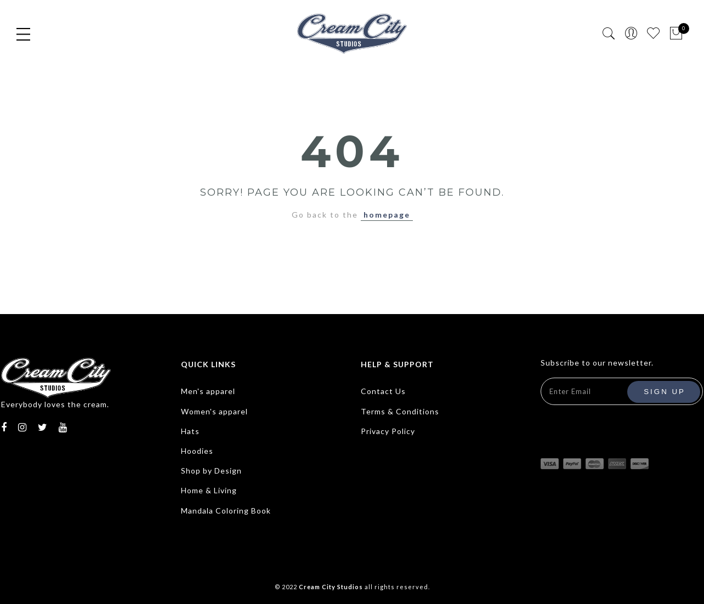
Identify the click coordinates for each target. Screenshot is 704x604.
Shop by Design (211, 470)
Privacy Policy (388, 431)
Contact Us (383, 391)
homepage (387, 214)
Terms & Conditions (400, 411)
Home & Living (209, 490)
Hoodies (197, 450)
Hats (190, 431)
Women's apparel (214, 411)
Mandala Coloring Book (226, 510)
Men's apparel (208, 391)
